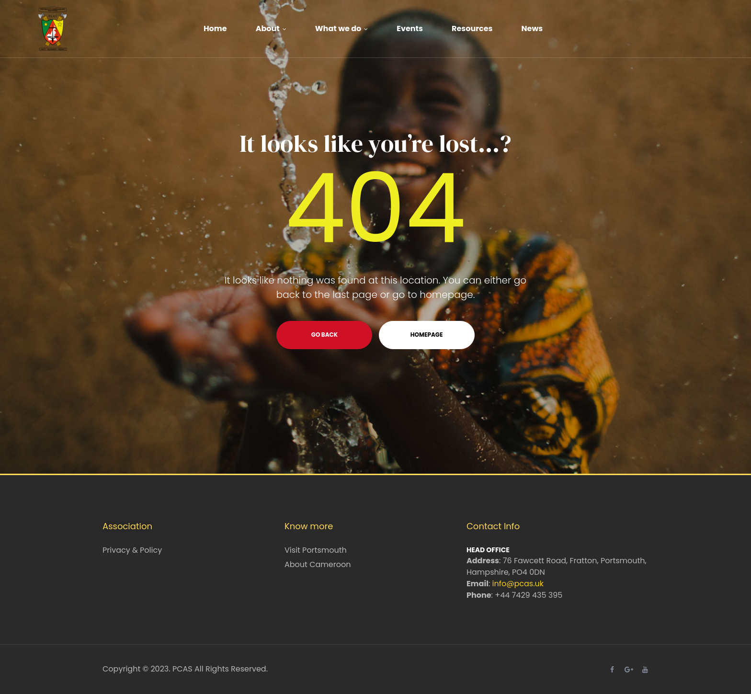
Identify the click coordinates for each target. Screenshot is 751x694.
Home (215, 28)
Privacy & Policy (132, 550)
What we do (341, 28)
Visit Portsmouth (315, 550)
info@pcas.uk (518, 583)
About (271, 28)
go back (324, 334)
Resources (472, 28)
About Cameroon (317, 564)
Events (410, 28)
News (532, 28)
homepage (426, 334)
